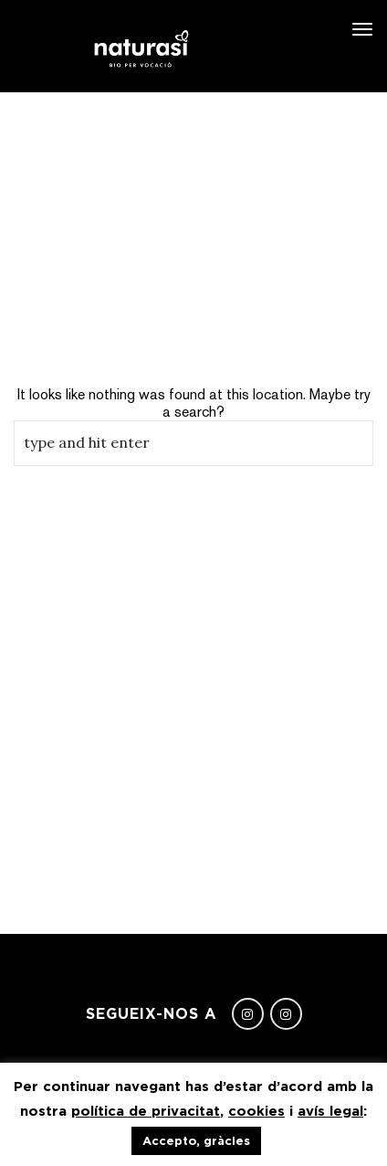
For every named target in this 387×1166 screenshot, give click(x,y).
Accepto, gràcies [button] (196, 1141)
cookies (256, 1110)
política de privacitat (145, 1110)
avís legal (330, 1110)
